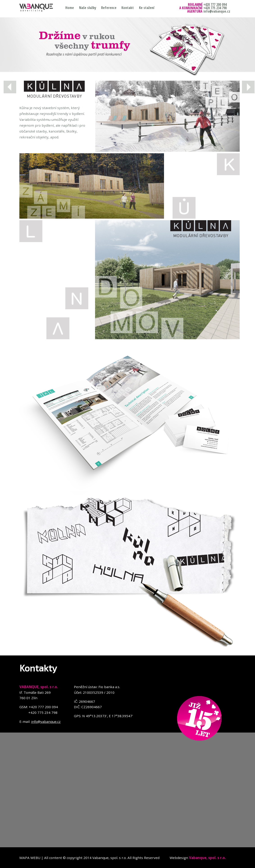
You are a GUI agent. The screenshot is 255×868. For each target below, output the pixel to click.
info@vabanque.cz (46, 721)
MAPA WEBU (29, 857)
